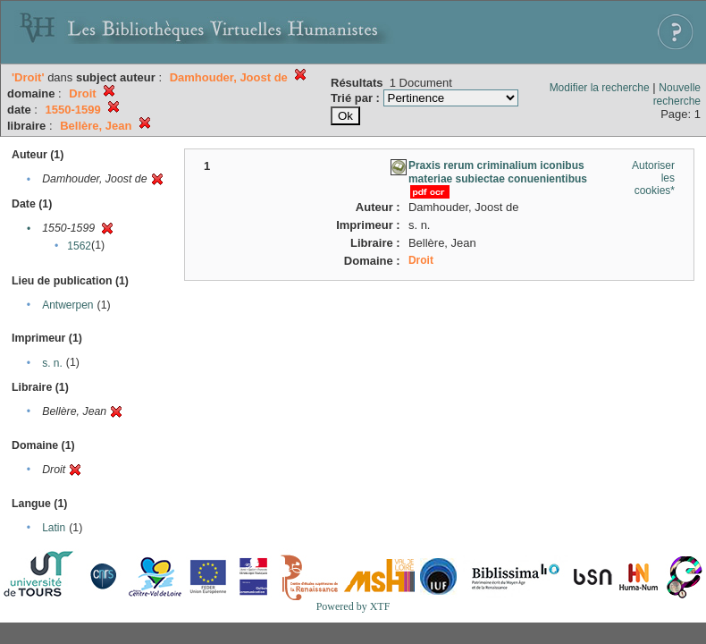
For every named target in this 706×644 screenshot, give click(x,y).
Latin (53, 527)
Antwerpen (67, 305)
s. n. (52, 363)
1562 (79, 246)
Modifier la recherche (600, 87)
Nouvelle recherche (677, 94)
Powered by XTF (353, 606)
